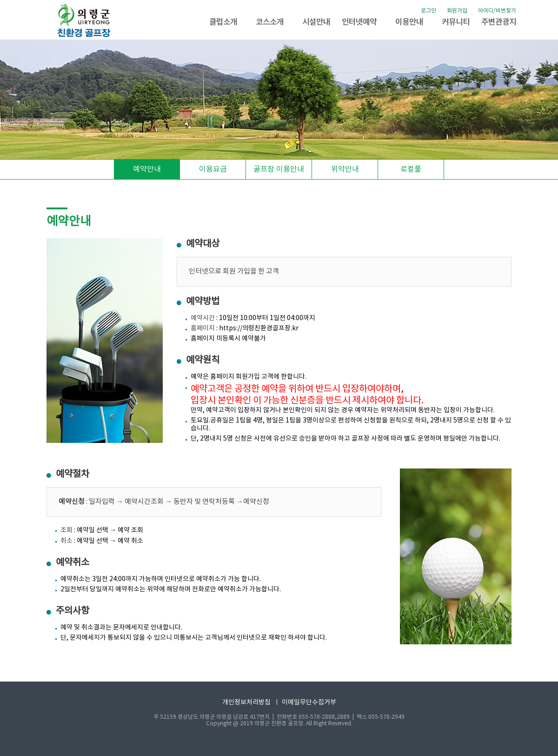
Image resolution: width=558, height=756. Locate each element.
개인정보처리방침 (246, 702)
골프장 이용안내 (278, 169)
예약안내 (147, 169)
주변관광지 (498, 22)
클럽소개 (223, 22)
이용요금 (213, 169)
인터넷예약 (359, 22)
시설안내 (316, 22)
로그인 (428, 11)
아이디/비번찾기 (497, 11)
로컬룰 (410, 169)
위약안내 (345, 169)
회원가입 (457, 11)
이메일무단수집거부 (309, 702)
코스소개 (270, 22)
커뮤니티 (456, 22)
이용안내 (409, 22)
